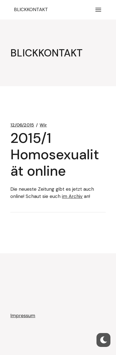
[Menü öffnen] (98, 10)
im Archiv (72, 196)
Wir (43, 125)
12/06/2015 (22, 125)
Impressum (22, 315)
